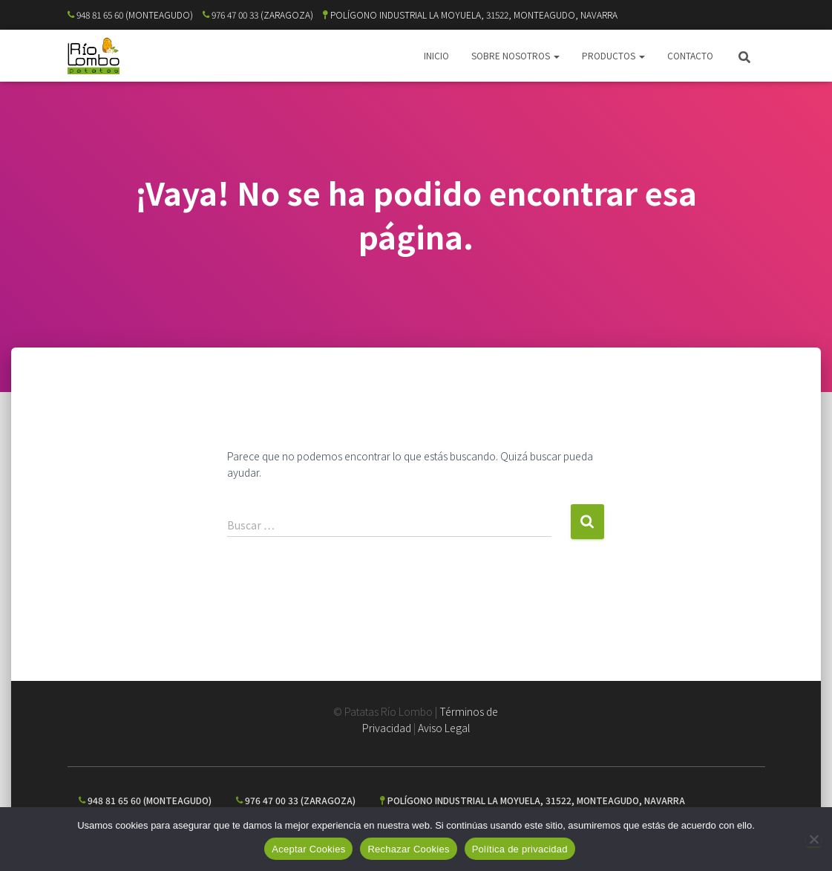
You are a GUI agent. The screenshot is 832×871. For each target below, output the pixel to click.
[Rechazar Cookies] (813, 839)
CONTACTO (690, 55)
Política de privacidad (520, 849)
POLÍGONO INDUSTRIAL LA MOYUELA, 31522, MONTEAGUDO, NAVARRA (470, 14)
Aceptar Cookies (308, 849)
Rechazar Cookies (408, 849)
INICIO (436, 55)
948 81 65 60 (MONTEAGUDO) (130, 14)
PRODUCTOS (613, 55)
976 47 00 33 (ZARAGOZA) (258, 14)
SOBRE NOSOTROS (515, 55)
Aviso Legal (444, 727)
